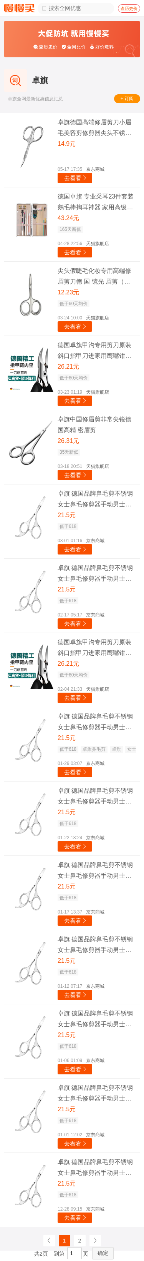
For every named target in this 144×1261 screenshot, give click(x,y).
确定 (103, 1253)
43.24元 (68, 218)
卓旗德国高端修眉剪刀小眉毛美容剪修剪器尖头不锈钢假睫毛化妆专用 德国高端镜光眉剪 (95, 129)
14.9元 (67, 143)
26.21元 (68, 366)
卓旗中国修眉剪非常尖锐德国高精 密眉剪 (94, 424)
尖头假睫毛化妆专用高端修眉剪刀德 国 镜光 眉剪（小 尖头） (94, 277)
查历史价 (129, 8)
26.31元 (68, 441)
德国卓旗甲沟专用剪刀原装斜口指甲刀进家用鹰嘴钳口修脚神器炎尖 (94, 351)
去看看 (76, 178)
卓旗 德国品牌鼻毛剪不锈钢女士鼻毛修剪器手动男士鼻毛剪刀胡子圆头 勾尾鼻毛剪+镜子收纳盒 (95, 500)
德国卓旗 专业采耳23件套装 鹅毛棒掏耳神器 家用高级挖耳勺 (96, 203)
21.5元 (67, 515)
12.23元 (68, 292)
